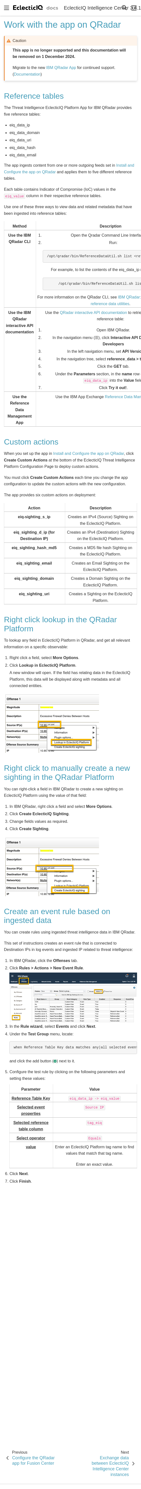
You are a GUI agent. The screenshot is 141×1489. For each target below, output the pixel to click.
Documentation (27, 74)
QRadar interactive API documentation (93, 313)
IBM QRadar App (61, 68)
